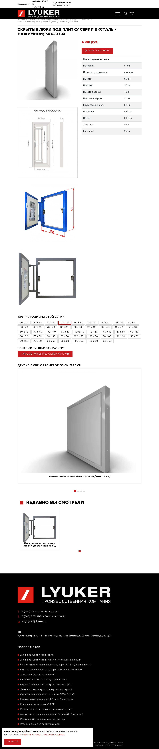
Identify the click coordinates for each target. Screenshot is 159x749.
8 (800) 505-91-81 (62, 3)
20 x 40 (91, 327)
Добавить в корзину (97, 51)
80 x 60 (51, 341)
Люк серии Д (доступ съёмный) (37, 675)
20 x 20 (24, 323)
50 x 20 (65, 323)
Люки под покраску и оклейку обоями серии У (46, 690)
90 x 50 (65, 336)
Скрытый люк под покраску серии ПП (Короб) (46, 685)
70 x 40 (38, 332)
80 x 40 (51, 332)
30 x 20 (38, 323)
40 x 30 (132, 323)
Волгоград (23, 4)
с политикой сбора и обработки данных (42, 735)
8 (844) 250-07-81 (40, 3)
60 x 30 (37, 327)
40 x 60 (121, 336)
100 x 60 (78, 341)
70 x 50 (37, 336)
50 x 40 (132, 327)
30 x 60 (107, 336)
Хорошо (13, 741)
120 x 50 (93, 336)
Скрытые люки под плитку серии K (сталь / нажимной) (64, 19)
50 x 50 (121, 332)
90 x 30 (78, 327)
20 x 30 (106, 323)
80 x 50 (51, 336)
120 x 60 (93, 341)
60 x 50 (134, 332)
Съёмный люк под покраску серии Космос (43, 680)
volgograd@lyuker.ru (34, 621)
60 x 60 (24, 341)
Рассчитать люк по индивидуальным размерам (46, 709)
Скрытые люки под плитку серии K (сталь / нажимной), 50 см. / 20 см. (39, 544)
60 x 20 (78, 323)
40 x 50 (107, 332)
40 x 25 (92, 323)
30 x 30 (119, 323)
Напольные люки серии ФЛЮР (37, 704)
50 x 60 (134, 336)
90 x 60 (65, 341)
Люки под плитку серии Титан (37, 655)
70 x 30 (51, 327)
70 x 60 (38, 341)
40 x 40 (119, 327)
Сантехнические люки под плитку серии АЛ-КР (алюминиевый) (55, 665)
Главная (23, 19)
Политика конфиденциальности (107, 743)
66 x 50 (24, 336)
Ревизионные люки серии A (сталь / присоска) (79, 477)
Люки (32, 19)
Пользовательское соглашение (107, 745)
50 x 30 (24, 327)
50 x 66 (107, 341)
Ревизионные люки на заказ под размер (42, 719)
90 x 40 (65, 332)
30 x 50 (94, 332)
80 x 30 (64, 327)
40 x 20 (51, 323)
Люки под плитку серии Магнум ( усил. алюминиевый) (50, 660)
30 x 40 (105, 327)
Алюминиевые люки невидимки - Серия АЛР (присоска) (51, 714)
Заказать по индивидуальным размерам (45, 354)
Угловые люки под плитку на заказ (39, 724)
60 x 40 (24, 332)
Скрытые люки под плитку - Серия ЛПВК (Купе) (47, 694)
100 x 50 (78, 336)
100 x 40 (79, 332)
